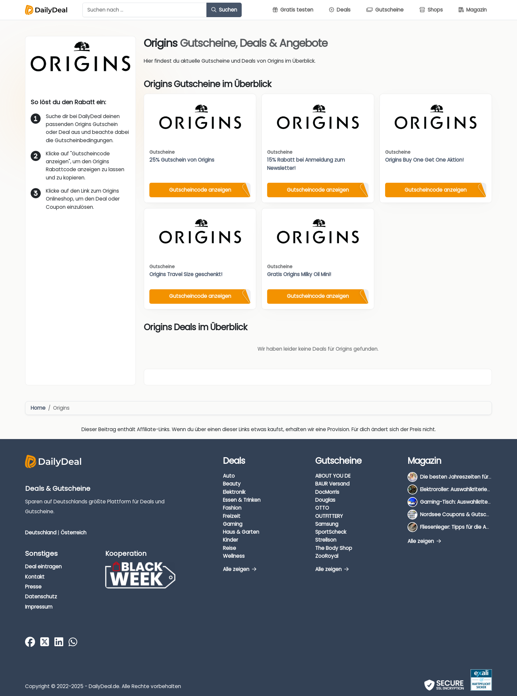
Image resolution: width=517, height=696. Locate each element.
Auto (229, 475)
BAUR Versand (332, 483)
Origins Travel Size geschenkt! (185, 274)
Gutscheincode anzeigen (200, 189)
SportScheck (330, 531)
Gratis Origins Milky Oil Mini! (299, 274)
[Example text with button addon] (144, 10)
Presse (33, 586)
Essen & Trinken (241, 499)
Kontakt (35, 576)
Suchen (224, 9)
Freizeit (231, 516)
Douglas (325, 499)
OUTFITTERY (329, 516)
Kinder (230, 539)
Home (38, 407)
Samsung (326, 524)
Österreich (73, 532)
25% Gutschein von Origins (181, 159)
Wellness (234, 556)
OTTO (322, 507)
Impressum (38, 606)
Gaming (232, 524)
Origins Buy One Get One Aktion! (424, 159)
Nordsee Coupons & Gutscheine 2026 (466, 514)
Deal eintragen (43, 566)
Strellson (325, 539)
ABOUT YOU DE (332, 475)
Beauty (232, 483)
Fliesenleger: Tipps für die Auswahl (461, 526)
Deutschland (40, 532)
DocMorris (327, 492)
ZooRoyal (326, 556)
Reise (229, 548)
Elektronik (234, 492)
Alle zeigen (239, 569)
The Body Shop (333, 548)
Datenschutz (41, 596)
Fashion (232, 507)
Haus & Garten (241, 531)
